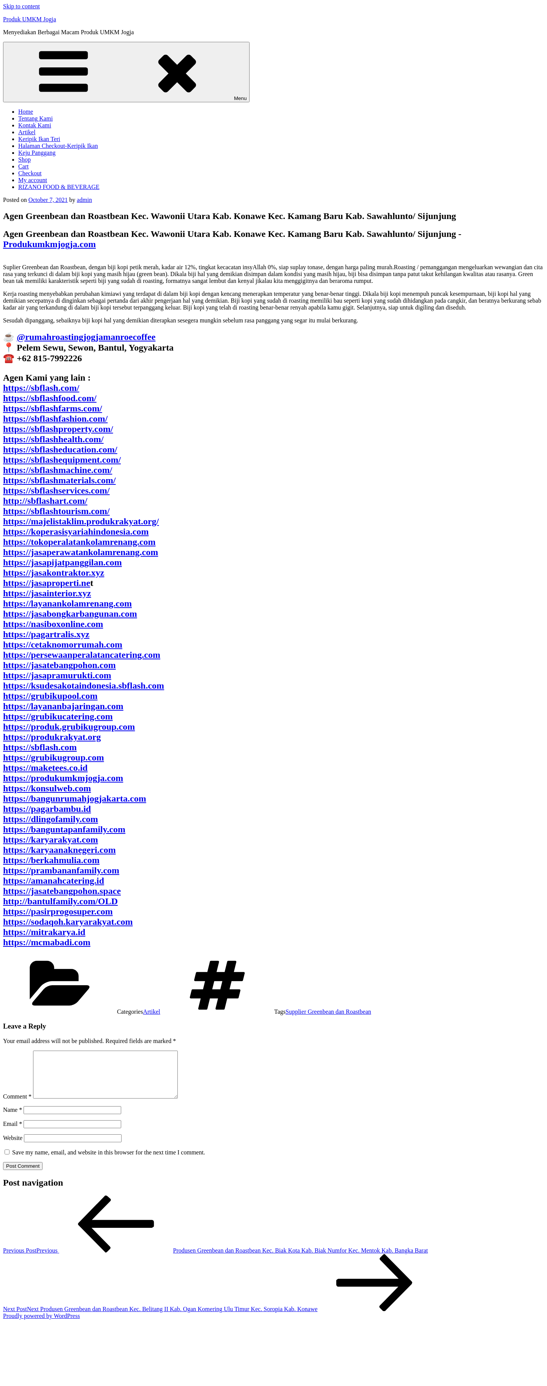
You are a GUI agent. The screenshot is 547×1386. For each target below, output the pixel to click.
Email (12, 1133)
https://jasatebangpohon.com (59, 665)
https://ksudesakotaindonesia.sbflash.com (83, 686)
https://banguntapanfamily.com (64, 829)
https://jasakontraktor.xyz (53, 573)
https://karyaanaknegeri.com (59, 850)
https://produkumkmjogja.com (63, 778)
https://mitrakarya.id (44, 932)
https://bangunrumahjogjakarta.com (74, 798)
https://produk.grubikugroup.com (69, 727)
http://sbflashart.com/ (45, 501)
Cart (23, 166)
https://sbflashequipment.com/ (62, 460)
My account (32, 180)
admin (84, 200)
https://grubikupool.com (50, 696)
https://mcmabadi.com (46, 942)
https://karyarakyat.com (50, 840)
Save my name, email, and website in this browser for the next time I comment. (108, 1161)
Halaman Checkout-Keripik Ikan (58, 146)
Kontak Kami (34, 125)
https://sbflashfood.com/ (49, 398)
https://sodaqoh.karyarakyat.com (68, 922)
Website (12, 1147)
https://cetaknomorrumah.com (62, 644)
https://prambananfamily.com (61, 870)
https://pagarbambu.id (47, 809)
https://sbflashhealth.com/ (53, 439)
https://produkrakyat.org (52, 737)
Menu (126, 72)
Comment (17, 1105)
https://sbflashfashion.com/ (55, 419)
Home (25, 111)
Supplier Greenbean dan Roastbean (328, 1011)
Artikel (26, 132)
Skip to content (21, 6)
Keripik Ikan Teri (39, 139)
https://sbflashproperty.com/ (58, 429)
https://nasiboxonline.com (53, 624)
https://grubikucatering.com (58, 716)
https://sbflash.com (40, 747)
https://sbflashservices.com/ (56, 490)
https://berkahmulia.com (51, 860)
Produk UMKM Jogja (29, 19)
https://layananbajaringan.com (63, 706)
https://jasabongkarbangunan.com (70, 614)
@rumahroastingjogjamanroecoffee (86, 337)
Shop (24, 159)
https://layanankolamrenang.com (67, 603)
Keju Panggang (36, 152)
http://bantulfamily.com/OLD (60, 901)
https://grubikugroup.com (53, 757)
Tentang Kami (35, 118)
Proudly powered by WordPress (41, 1325)
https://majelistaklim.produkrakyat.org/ (81, 521)
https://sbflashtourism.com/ (56, 511)
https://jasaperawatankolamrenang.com (80, 552)
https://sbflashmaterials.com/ (59, 480)
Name (12, 1119)
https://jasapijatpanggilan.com (62, 562)
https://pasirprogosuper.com (58, 911)
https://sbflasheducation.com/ (60, 449)
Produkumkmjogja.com (49, 244)
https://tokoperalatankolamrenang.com (79, 542)
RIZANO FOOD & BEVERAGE (59, 187)
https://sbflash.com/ (41, 388)
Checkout (29, 173)
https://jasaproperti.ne (46, 583)
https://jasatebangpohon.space (62, 891)
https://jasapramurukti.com (57, 675)
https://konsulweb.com (47, 788)
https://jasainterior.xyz (47, 593)
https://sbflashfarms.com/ (52, 408)
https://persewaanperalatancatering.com (81, 655)
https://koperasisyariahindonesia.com (76, 532)
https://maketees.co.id (45, 768)
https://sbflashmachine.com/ (57, 470)
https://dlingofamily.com (50, 819)
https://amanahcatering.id (53, 881)
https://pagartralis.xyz (46, 634)
